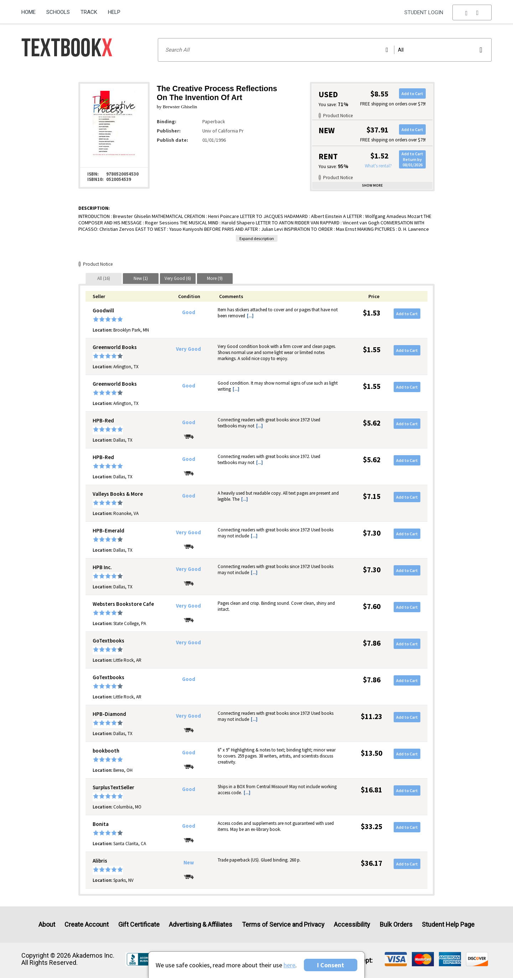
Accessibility (352, 924)
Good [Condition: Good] (188, 312)
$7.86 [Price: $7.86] (371, 643)
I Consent (330, 965)
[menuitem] (31, 10)
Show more (372, 185)
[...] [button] (250, 316)
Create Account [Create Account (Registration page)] (86, 924)
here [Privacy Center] (289, 965)
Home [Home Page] (28, 12)
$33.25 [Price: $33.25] (371, 826)
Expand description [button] (256, 238)
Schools (58, 12)
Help (114, 12)
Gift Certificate (139, 924)
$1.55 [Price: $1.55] (371, 349)
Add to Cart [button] (412, 93)
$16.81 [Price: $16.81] (371, 790)
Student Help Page (448, 924)
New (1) (141, 278)
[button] (472, 12)
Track (89, 12)
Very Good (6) (178, 278)
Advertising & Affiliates (200, 924)
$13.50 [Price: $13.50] (371, 753)
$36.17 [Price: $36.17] (371, 863)
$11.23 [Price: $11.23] (371, 716)
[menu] (472, 12)
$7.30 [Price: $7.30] (371, 533)
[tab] (104, 278)
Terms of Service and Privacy (283, 924)
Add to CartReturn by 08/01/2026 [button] (412, 159)
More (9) (215, 278)
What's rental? (378, 166)
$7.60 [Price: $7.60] (371, 606)
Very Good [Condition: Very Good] (188, 349)
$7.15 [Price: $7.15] (371, 496)
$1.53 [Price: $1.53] (371, 313)
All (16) (103, 278)
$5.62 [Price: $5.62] (371, 423)
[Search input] (325, 50)
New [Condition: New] (188, 862)
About (46, 924)
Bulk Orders (396, 924)
